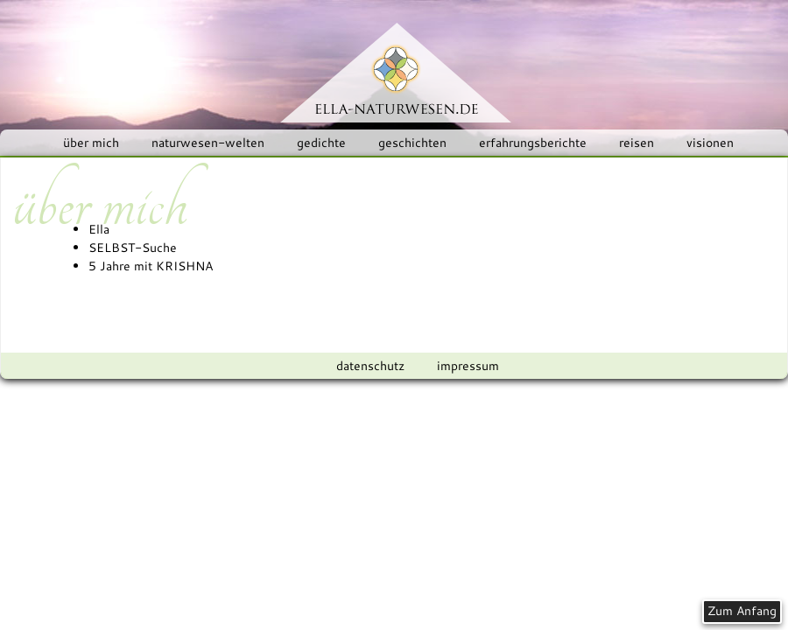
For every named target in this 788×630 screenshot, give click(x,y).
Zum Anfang (742, 611)
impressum (468, 365)
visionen (710, 142)
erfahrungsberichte (533, 142)
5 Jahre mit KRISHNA (150, 266)
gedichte (321, 142)
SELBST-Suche (132, 247)
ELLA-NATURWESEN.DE (395, 72)
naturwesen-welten (207, 142)
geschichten (412, 142)
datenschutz (370, 365)
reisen (636, 142)
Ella (98, 229)
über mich (91, 142)
